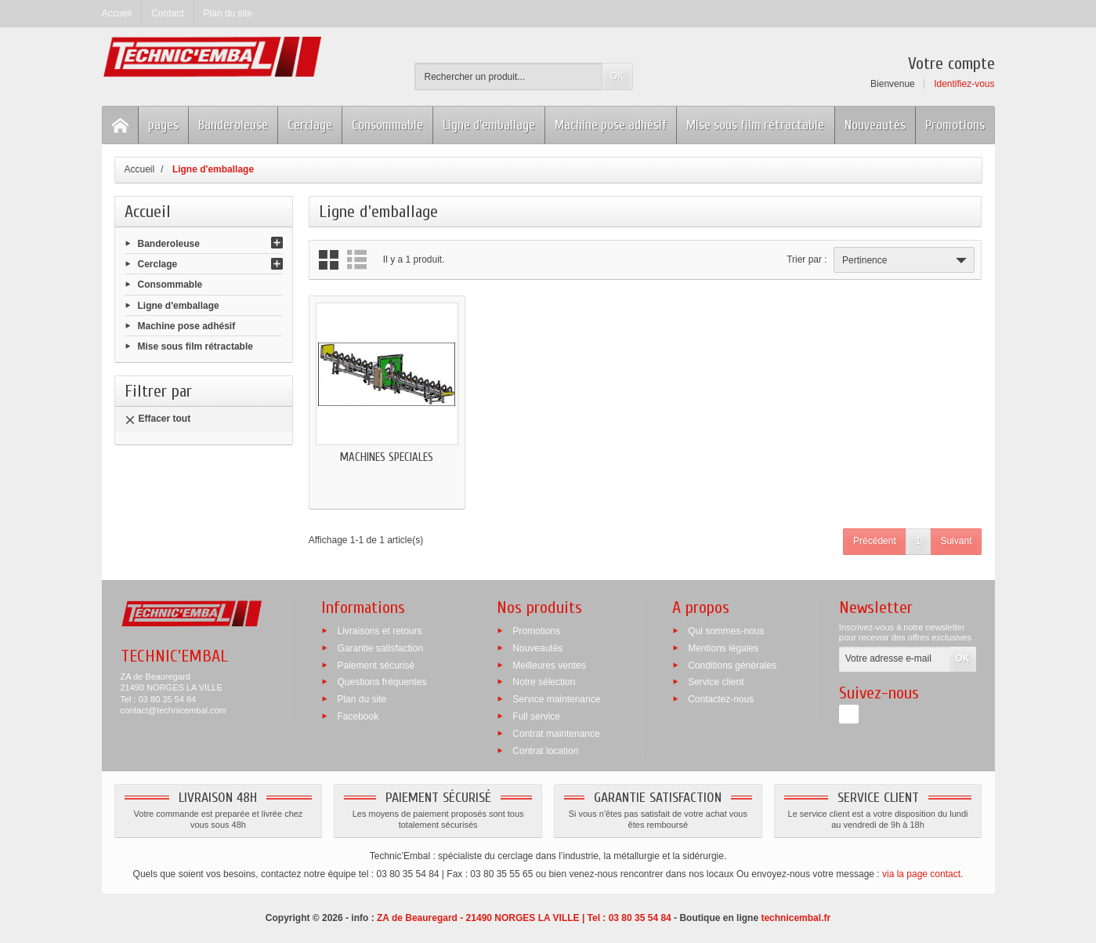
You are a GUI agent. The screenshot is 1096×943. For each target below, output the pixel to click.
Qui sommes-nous (726, 631)
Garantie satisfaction (379, 647)
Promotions (955, 125)
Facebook (357, 716)
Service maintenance (556, 699)
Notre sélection (543, 681)
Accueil (148, 211)
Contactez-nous (721, 699)
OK (617, 76)
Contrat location (545, 750)
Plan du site (361, 699)
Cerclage (310, 125)
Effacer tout (158, 419)
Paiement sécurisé (375, 664)
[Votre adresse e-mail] (894, 659)
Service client (715, 681)
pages (163, 125)
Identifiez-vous (964, 84)
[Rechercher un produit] (508, 76)
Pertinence (906, 260)
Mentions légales (723, 647)
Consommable (387, 125)
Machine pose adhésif (611, 125)
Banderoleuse (233, 125)
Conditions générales (732, 664)
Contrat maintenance (555, 732)
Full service (536, 716)
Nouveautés (875, 125)
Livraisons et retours (379, 631)
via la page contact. (922, 874)
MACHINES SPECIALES (386, 457)
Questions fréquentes (381, 681)
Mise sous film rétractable (755, 125)
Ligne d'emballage (489, 125)
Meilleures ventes (548, 664)
